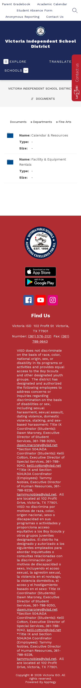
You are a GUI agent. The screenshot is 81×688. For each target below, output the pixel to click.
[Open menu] (14, 61)
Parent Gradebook (16, 4)
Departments (42, 121)
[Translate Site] (63, 61)
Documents (45, 98)
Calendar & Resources (49, 135)
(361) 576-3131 (39, 336)
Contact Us (55, 16)
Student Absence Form (34, 10)
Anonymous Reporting (22, 16)
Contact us (76, 72)
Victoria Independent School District (40, 88)
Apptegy (50, 682)
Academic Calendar (52, 4)
